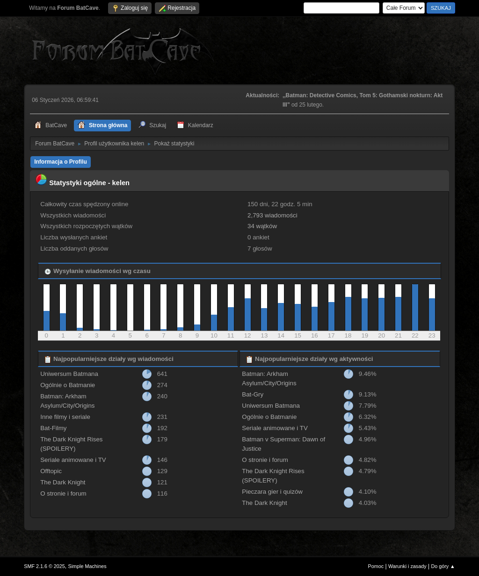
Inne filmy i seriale (65, 416)
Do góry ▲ (443, 566)
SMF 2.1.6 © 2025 (44, 566)
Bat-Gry (252, 394)
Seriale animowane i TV (73, 459)
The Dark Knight (62, 482)
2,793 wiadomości (272, 215)
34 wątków (262, 226)
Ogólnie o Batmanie (67, 385)
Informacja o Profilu (60, 161)
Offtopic (51, 471)
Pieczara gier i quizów (272, 491)
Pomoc (376, 566)
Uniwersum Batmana (69, 373)
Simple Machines (87, 566)
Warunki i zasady (407, 566)
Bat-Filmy (53, 428)
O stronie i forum (63, 493)
